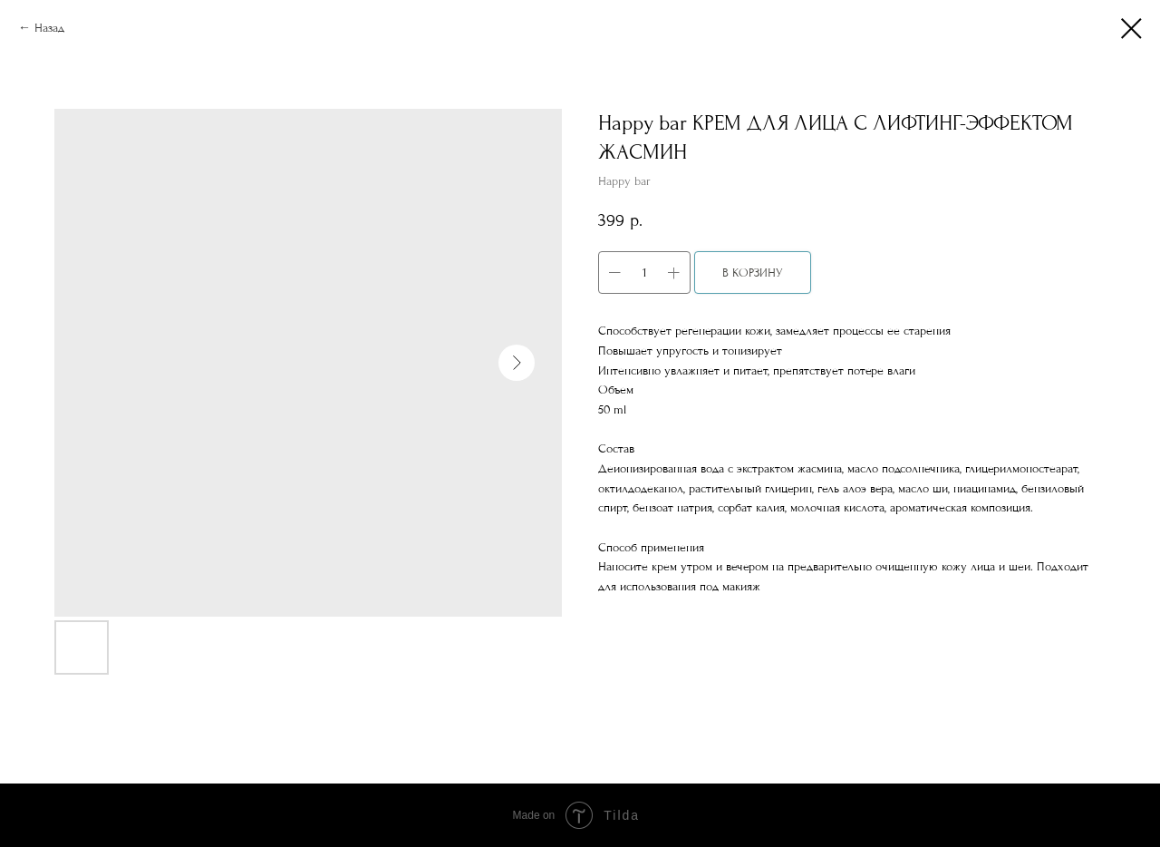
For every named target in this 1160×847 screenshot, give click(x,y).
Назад (49, 27)
